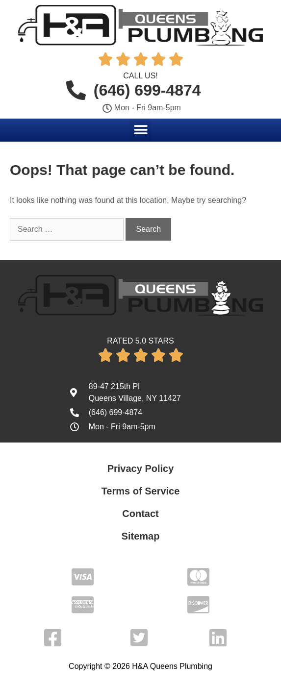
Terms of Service (141, 491)
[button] (140, 130)
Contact (140, 513)
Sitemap (141, 536)
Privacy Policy (140, 468)
